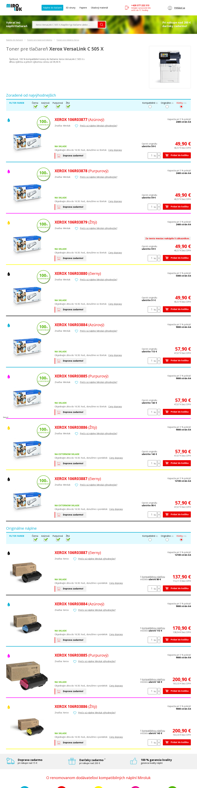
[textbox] (65, 25)
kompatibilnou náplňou (153, 576)
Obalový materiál (99, 7)
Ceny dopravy (115, 150)
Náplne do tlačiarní (52, 7)
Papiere (83, 7)
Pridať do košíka (177, 155)
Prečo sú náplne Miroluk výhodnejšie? (98, 125)
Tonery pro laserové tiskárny (39, 40)
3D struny (70, 7)
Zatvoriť (5, 417)
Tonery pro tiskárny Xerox (67, 40)
